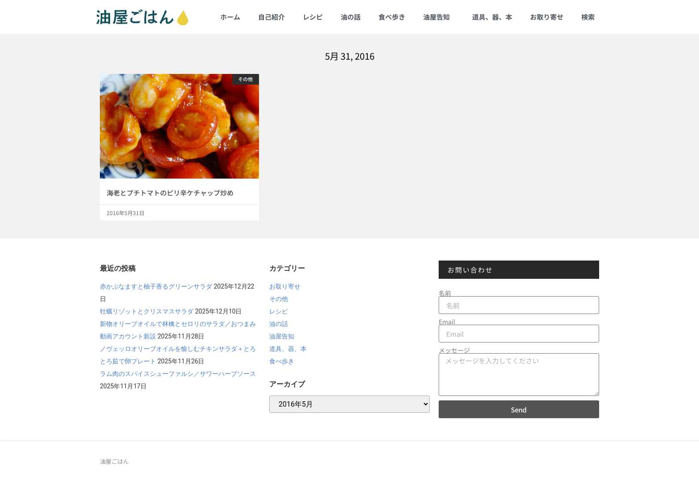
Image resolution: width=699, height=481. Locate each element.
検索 (588, 16)
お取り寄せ (546, 16)
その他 (278, 298)
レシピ (313, 16)
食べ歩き (391, 16)
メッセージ (454, 350)
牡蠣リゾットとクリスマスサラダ (146, 311)
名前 (445, 293)
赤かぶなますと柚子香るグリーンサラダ (156, 286)
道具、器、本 (492, 16)
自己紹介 (271, 16)
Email (447, 321)
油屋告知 (438, 16)
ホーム (230, 16)
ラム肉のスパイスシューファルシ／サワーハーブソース (178, 373)
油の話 (351, 16)
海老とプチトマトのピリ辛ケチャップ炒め (170, 192)
